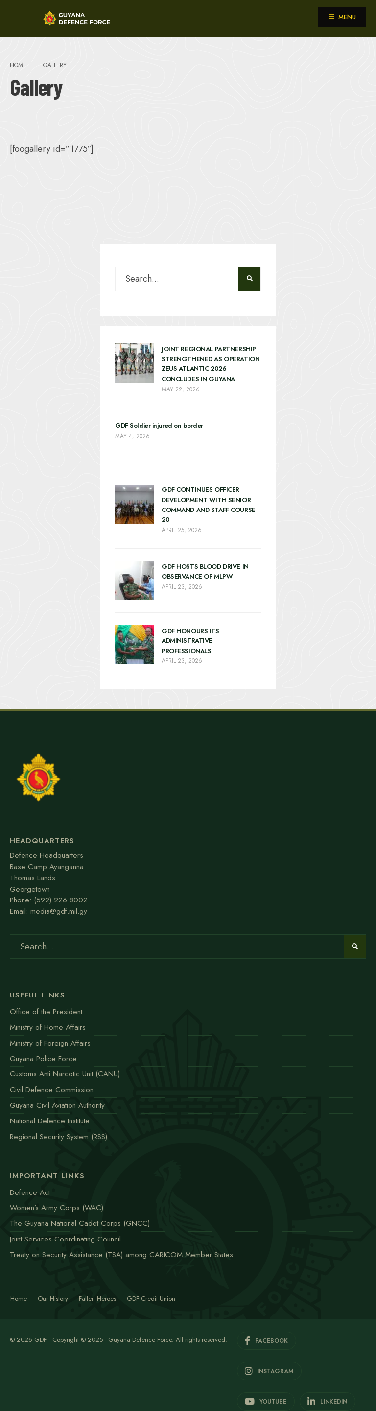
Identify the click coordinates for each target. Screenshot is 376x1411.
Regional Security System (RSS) (58, 1136)
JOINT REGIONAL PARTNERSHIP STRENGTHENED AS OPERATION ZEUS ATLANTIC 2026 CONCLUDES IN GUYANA (210, 364)
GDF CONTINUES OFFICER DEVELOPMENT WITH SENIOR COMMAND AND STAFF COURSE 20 (209, 505)
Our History (53, 1298)
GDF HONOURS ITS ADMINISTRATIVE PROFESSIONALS (190, 641)
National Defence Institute (50, 1121)
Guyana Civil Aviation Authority (57, 1105)
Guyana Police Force (43, 1058)
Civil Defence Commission (52, 1089)
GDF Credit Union (151, 1298)
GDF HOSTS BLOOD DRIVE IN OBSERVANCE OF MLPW (205, 571)
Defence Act (30, 1192)
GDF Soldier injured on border (159, 426)
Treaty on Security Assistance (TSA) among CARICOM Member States (121, 1254)
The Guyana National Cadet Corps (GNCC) (80, 1223)
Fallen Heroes (97, 1298)
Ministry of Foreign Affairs (50, 1043)
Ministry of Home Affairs (48, 1027)
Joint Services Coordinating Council (65, 1239)
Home (18, 65)
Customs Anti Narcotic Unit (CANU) (65, 1074)
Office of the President (46, 1011)
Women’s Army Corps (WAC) (56, 1207)
